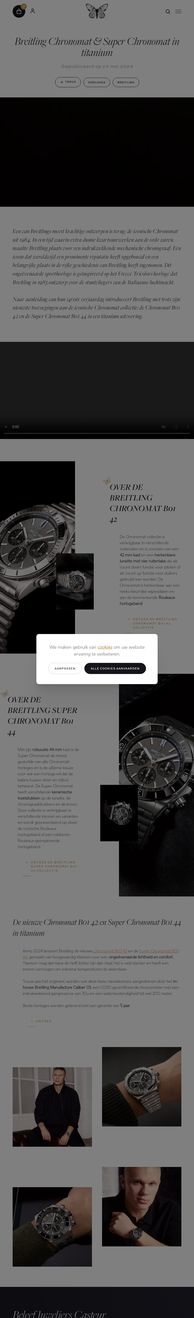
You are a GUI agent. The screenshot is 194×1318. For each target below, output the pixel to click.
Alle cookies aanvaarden (115, 668)
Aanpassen (65, 668)
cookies (105, 647)
